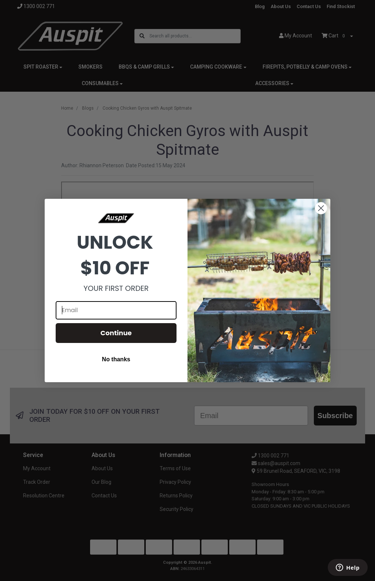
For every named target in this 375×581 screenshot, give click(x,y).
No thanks (116, 359)
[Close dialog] (321, 208)
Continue (115, 332)
